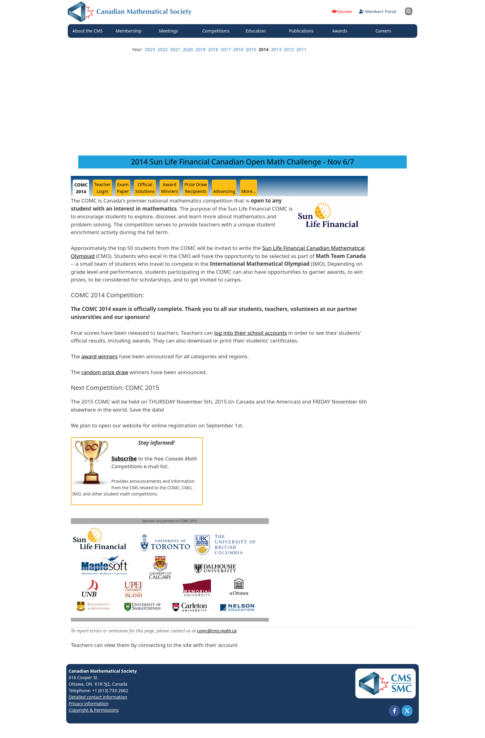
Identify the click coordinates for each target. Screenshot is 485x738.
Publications (303, 31)
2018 (213, 49)
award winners (99, 356)
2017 (226, 49)
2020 (188, 49)
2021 (175, 49)
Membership (130, 31)
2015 (251, 49)
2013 (276, 49)
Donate (342, 11)
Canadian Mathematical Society (103, 671)
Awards (341, 31)
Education (257, 31)
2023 (150, 49)
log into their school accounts (250, 332)
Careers (385, 31)
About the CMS (89, 31)
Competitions (217, 31)
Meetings (170, 31)
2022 (162, 49)
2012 (289, 49)
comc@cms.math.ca (217, 631)
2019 (200, 49)
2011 (301, 49)
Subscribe (124, 458)
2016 (238, 49)
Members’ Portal (377, 11)
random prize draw (104, 372)
